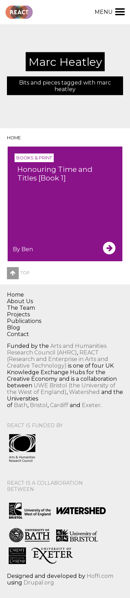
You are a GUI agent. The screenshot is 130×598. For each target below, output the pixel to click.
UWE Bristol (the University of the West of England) (61, 388)
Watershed (84, 392)
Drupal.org (39, 582)
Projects (18, 314)
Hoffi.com (100, 576)
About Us (20, 301)
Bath (20, 405)
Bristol (38, 405)
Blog (13, 327)
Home (14, 137)
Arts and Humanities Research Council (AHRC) (56, 349)
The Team (21, 308)
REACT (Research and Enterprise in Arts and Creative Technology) (57, 359)
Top (18, 272)
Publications (24, 321)
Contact (18, 334)
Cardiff (59, 405)
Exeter (91, 405)
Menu (110, 12)
